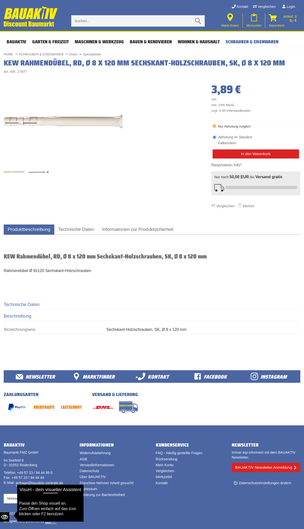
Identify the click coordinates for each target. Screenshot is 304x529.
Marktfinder (94, 376)
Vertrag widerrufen (22, 498)
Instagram (269, 376)
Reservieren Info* (226, 165)
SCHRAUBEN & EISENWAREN (252, 41)
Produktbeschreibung (29, 229)
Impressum (88, 489)
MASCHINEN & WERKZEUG (99, 41)
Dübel (73, 54)
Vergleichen (264, 7)
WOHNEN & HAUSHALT (199, 41)
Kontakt (240, 7)
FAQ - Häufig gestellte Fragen (179, 453)
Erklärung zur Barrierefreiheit (102, 495)
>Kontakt (152, 376)
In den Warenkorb (256, 154)
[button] (117, 121)
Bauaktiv (16, 41)
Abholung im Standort (235, 140)
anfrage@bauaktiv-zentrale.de (39, 483)
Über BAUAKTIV (93, 477)
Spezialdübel (92, 54)
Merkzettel (164, 477)
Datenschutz (89, 471)
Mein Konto (165, 465)
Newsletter (35, 376)
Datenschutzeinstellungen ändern (265, 483)
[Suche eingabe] (133, 21)
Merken (246, 206)
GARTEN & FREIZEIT (50, 41)
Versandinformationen (97, 465)
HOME (8, 54)
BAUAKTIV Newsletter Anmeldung (263, 467)
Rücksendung (166, 459)
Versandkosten (239, 110)
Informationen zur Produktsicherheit (137, 229)
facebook (210, 376)
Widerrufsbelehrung (95, 453)
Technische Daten (76, 229)
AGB (83, 459)
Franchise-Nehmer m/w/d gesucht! (107, 483)
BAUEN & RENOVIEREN (151, 41)
